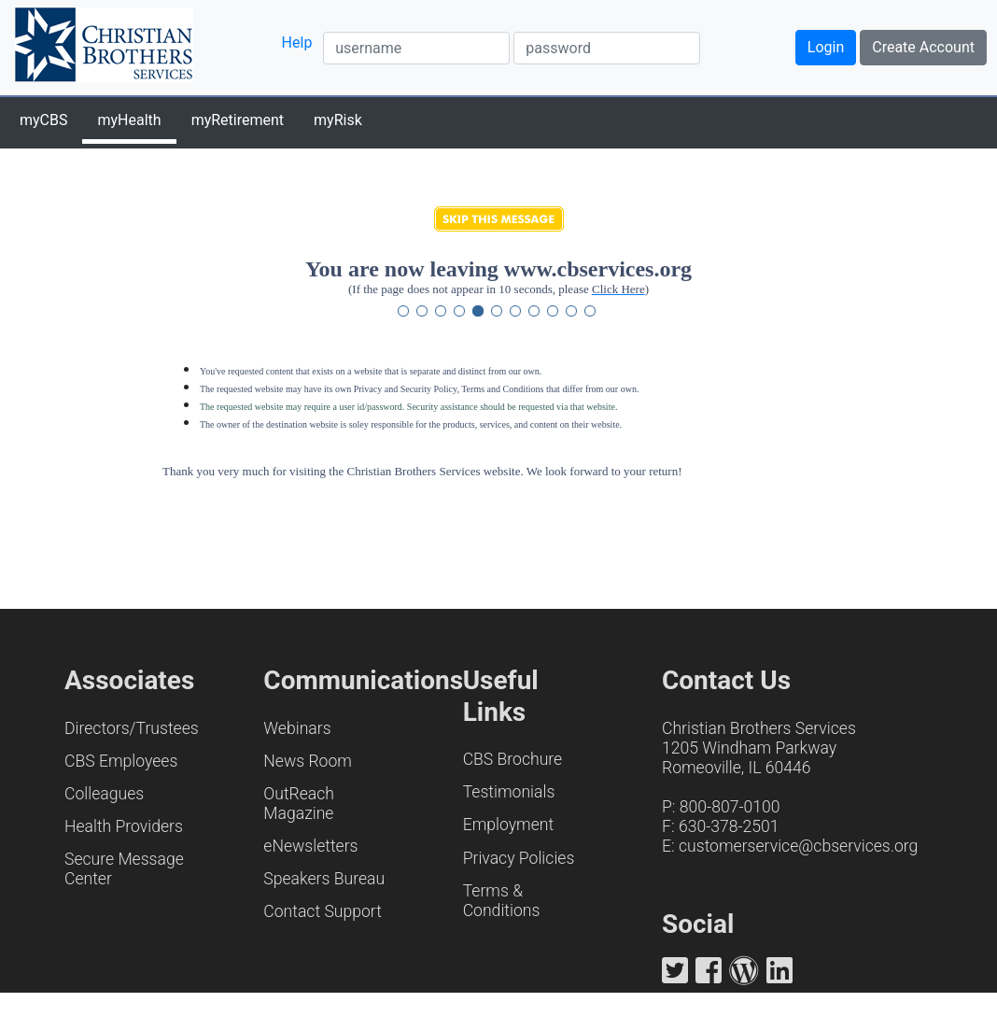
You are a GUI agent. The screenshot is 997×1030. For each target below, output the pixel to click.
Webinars (296, 728)
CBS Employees (120, 761)
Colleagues (104, 793)
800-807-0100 (730, 806)
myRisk (338, 120)
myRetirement (237, 120)
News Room (307, 761)
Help (297, 42)
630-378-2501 (729, 826)
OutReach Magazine (298, 803)
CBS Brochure (513, 759)
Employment (508, 824)
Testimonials (509, 792)
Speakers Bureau (324, 878)
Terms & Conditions (502, 901)
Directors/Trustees (131, 728)
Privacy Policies (519, 858)
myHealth (129, 120)
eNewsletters (310, 846)
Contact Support (322, 911)
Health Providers (123, 826)
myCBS (43, 120)
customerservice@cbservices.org (798, 846)
